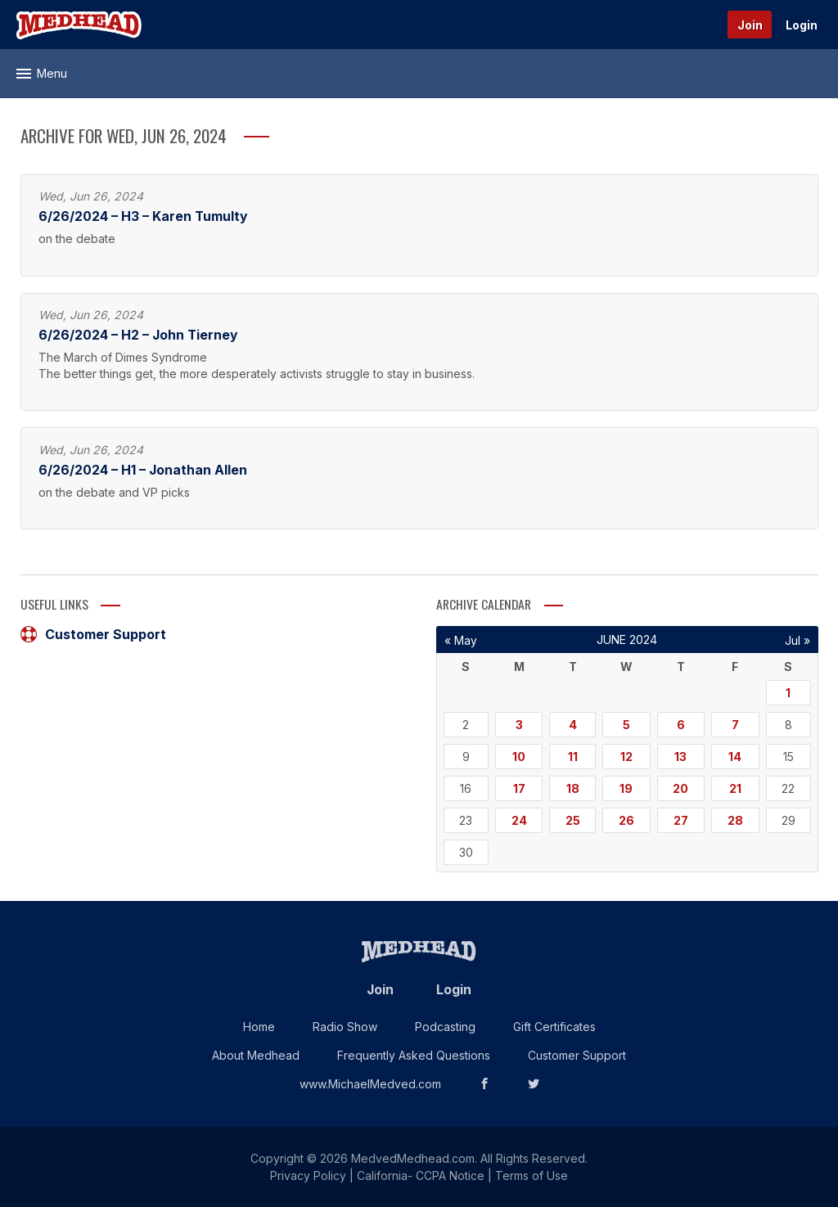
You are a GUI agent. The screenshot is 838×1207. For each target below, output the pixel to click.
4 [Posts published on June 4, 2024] (573, 725)
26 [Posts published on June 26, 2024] (626, 820)
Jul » (797, 640)
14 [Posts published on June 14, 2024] (734, 756)
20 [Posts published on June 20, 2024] (680, 788)
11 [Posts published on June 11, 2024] (573, 756)
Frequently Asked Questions (413, 1055)
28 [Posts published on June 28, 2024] (735, 820)
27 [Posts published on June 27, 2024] (681, 820)
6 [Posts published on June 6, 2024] (681, 725)
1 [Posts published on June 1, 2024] (788, 693)
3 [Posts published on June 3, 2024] (519, 725)
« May (460, 640)
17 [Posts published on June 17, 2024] (519, 788)
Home (259, 1027)
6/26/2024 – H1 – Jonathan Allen (142, 470)
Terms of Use (531, 1175)
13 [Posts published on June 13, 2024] (680, 756)
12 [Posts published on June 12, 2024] (626, 756)
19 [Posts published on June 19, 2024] (626, 788)
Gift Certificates (554, 1027)
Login (802, 25)
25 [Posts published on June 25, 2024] (572, 820)
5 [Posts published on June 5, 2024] (626, 725)
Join (750, 25)
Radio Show (345, 1027)
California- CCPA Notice (420, 1175)
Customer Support (93, 634)
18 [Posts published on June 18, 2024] (572, 788)
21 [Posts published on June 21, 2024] (735, 788)
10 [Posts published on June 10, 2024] (518, 756)
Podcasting (445, 1027)
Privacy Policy (308, 1175)
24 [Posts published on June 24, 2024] (519, 820)
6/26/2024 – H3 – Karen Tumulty (142, 216)
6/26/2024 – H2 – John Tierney (137, 335)
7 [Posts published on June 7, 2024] (735, 725)
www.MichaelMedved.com (370, 1084)
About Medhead (256, 1055)
